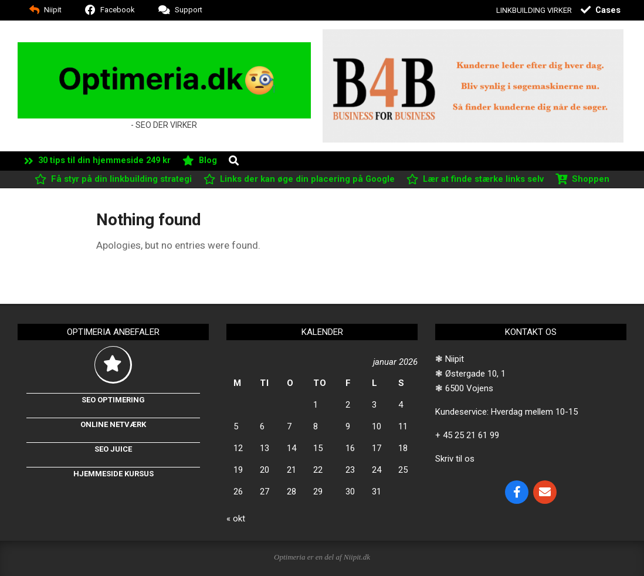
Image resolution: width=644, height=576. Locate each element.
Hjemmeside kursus (113, 473)
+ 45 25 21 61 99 (467, 435)
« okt (235, 518)
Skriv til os (454, 458)
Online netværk (113, 424)
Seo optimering (113, 399)
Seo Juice (113, 449)
